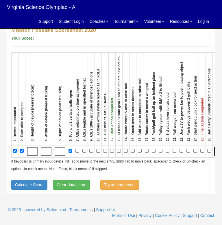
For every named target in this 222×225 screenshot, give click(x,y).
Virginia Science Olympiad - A (41, 7)
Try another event (120, 184)
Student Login (71, 21)
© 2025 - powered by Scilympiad (37, 209)
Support (46, 21)
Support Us (106, 209)
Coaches (99, 21)
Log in (203, 21)
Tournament (126, 21)
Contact (207, 215)
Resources (181, 21)
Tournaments (81, 209)
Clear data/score (71, 184)
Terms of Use (123, 215)
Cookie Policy (167, 215)
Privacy (145, 215)
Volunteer (154, 21)
